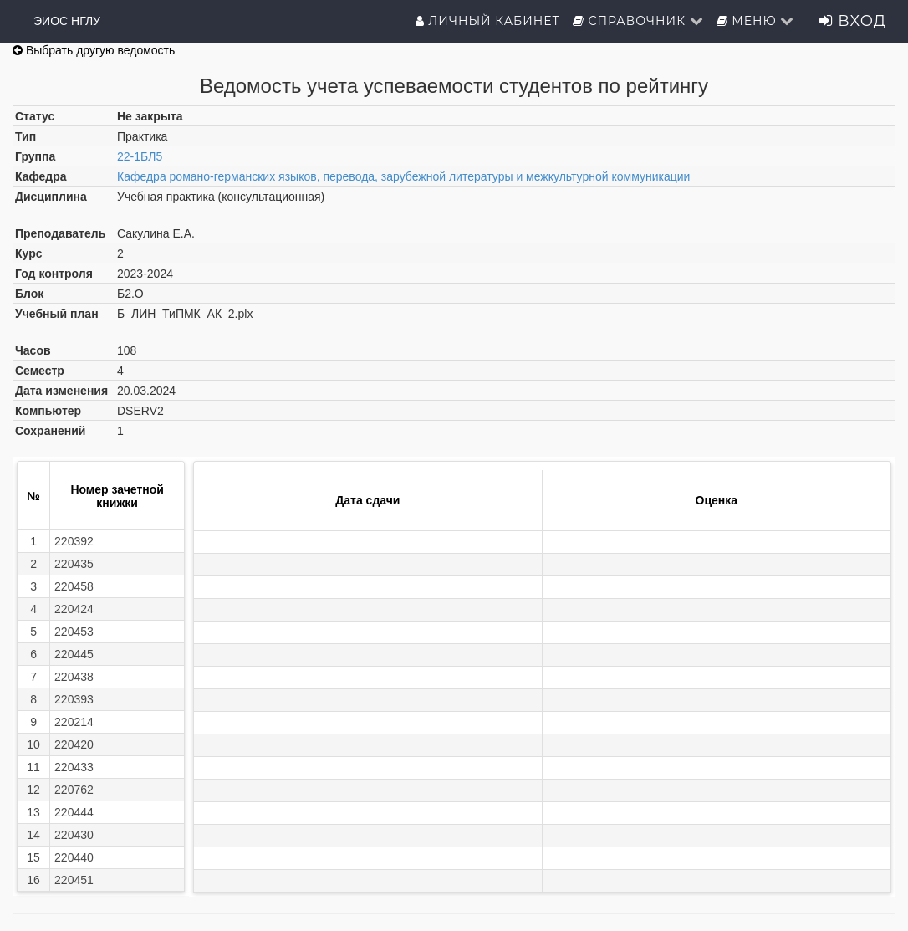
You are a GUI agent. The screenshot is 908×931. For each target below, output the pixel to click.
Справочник (638, 20)
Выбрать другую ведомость (94, 50)
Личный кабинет (488, 20)
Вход (852, 21)
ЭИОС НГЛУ (66, 21)
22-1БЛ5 (139, 156)
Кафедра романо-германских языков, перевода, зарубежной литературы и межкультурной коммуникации (403, 176)
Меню (756, 20)
